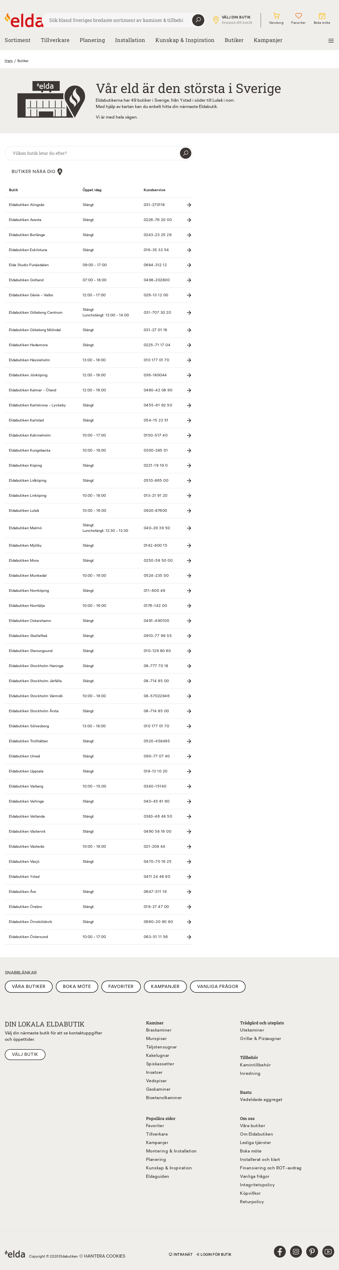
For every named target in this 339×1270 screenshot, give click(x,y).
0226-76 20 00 (158, 220)
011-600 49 (154, 591)
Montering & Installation (171, 1151)
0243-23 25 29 (158, 235)
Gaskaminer (158, 1090)
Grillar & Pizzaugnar (260, 1039)
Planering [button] (92, 39)
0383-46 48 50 (158, 816)
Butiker (234, 39)
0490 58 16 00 (157, 831)
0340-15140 (155, 786)
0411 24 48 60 (157, 877)
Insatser (154, 1073)
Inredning (250, 1073)
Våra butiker (29, 987)
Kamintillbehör (255, 1065)
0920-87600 (155, 511)
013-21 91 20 (156, 496)
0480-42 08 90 (158, 390)
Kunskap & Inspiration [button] (185, 39)
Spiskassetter (160, 1064)
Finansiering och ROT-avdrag (271, 1168)
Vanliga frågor (217, 987)
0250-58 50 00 (158, 561)
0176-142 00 (155, 606)
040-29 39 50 (157, 528)
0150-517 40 (156, 435)
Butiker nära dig (37, 171)
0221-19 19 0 (156, 465)
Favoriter (121, 987)
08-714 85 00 (156, 681)
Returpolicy (252, 1202)
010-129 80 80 (157, 651)
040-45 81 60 (157, 801)
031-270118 (154, 205)
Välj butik (25, 1054)
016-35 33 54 (156, 250)
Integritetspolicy (257, 1185)
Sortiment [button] (18, 39)
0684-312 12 (155, 265)
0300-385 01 (156, 450)
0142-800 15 (156, 545)
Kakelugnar (157, 1056)
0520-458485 (157, 741)
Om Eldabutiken (256, 1134)
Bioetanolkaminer (164, 1098)
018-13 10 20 (156, 771)
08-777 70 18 (156, 666)
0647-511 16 (155, 892)
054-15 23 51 (156, 420)
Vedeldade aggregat (261, 1100)
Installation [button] (130, 39)
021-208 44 (154, 847)
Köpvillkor (250, 1193)
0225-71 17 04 (157, 345)
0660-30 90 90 (158, 922)
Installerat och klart (260, 1159)
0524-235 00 (156, 576)
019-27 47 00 (156, 907)
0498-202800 (157, 280)
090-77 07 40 (157, 756)
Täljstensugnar (161, 1047)
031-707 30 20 (157, 313)
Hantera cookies (102, 1256)
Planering (156, 1159)
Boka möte (77, 987)
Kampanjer (268, 39)
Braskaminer (159, 1030)
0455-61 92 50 (158, 405)
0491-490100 (156, 621)
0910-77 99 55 (158, 636)
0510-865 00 (156, 480)
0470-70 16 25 (158, 862)
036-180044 (155, 375)
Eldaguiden (157, 1176)
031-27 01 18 (155, 330)
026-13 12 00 (156, 295)
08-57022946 (157, 696)
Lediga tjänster (255, 1143)
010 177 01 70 (156, 360)
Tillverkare (55, 39)
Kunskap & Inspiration (169, 1168)
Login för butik (214, 1254)
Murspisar (156, 1039)
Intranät (181, 1254)
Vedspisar (156, 1081)
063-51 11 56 (156, 937)
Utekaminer (252, 1030)
